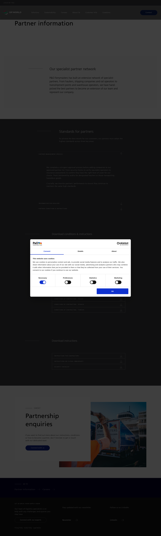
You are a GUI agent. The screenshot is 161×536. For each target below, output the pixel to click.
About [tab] (114, 251)
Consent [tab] (47, 251)
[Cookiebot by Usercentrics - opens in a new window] (118, 243)
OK (112, 291)
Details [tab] (80, 251)
